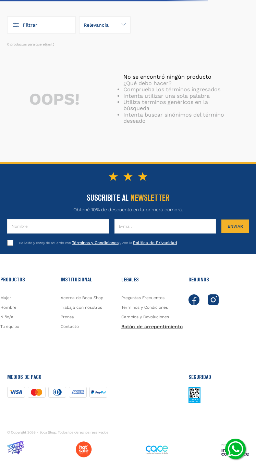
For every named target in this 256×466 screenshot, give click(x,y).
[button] (41, 25)
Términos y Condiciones (95, 242)
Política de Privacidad (155, 242)
